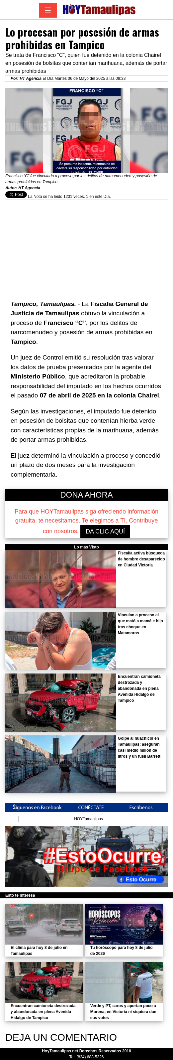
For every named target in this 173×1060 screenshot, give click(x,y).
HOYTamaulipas (88, 819)
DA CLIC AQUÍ (105, 531)
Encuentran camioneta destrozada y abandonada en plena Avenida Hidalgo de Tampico (139, 688)
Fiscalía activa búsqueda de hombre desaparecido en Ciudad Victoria (141, 559)
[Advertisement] (86, 246)
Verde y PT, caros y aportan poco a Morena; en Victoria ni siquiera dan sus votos (123, 1011)
